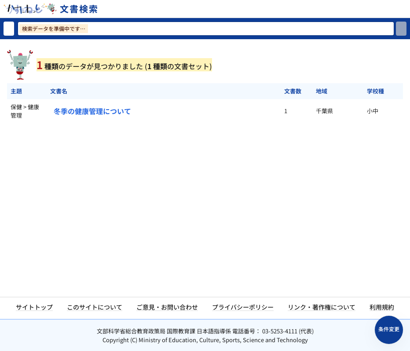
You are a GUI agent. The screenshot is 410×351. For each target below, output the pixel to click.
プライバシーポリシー (243, 307)
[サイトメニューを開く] (406, 9)
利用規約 (382, 307)
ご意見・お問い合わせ (167, 307)
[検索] (401, 29)
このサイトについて (94, 307)
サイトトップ (34, 307)
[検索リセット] (9, 29)
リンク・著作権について (321, 307)
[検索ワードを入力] (206, 28)
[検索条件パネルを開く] (389, 330)
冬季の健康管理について (92, 111)
